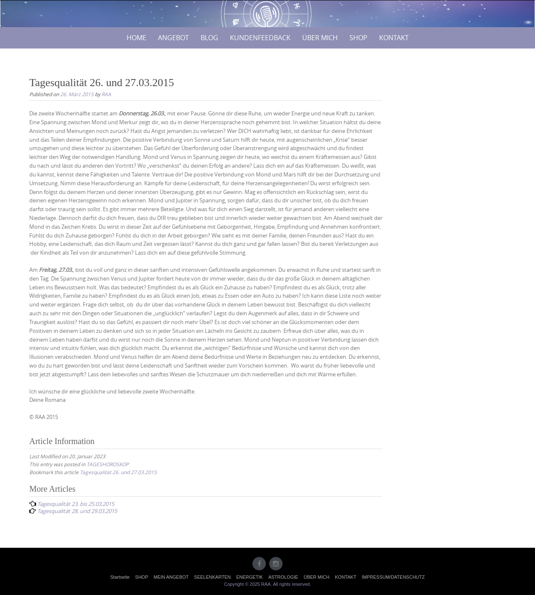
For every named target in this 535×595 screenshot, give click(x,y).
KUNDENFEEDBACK (260, 37)
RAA (106, 94)
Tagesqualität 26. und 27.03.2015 (118, 472)
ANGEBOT (173, 37)
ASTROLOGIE (283, 577)
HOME (136, 37)
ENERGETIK (249, 577)
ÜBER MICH (320, 37)
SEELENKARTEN (212, 577)
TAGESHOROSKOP (108, 464)
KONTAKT (394, 37)
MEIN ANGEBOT (171, 577)
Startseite (120, 577)
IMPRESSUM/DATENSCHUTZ (393, 577)
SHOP (358, 37)
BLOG (209, 37)
